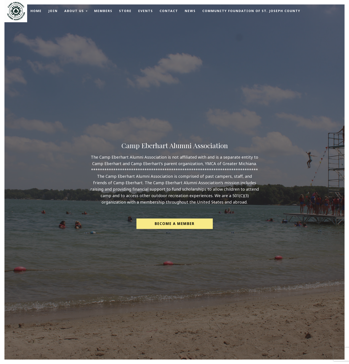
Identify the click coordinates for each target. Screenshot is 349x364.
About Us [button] (75, 11)
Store (125, 11)
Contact (169, 11)
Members (103, 11)
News (190, 11)
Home (36, 11)
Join (53, 11)
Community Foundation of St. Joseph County (251, 11)
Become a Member (175, 223)
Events (145, 11)
